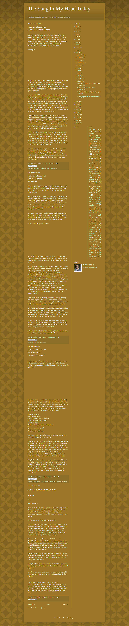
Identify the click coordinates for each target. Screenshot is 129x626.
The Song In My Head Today (59, 9)
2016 (77, 50)
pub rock (98, 225)
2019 (77, 42)
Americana (92, 133)
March (79, 76)
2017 (77, 47)
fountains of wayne (95, 171)
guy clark (98, 181)
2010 (77, 112)
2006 (77, 123)
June (78, 68)
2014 (77, 102)
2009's (46, 37)
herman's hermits (93, 185)
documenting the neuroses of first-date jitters (41, 84)
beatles (98, 151)
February (80, 78)
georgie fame (95, 173)
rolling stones (92, 235)
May (78, 70)
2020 (77, 39)
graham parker (95, 175)
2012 (77, 107)
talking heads (92, 245)
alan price (98, 145)
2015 (77, 52)
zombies (91, 258)
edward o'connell (45, 481)
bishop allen (44, 168)
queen (93, 227)
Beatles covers (93, 135)
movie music (93, 207)
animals (95, 147)
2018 (77, 44)
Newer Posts (31, 604)
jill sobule (43, 342)
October (79, 60)
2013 (77, 104)
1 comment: (51, 163)
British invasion (95, 137)
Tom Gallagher (92, 143)
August (79, 65)
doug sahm (95, 165)
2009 (77, 115)
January (79, 81)
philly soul (91, 225)
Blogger (72, 618)
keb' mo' (98, 192)
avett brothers (92, 149)
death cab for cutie (95, 163)
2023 (77, 31)
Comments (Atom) (40, 608)
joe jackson (92, 190)
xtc (98, 256)
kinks (93, 195)
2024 (77, 29)
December (80, 55)
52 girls (95, 131)
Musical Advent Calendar (45, 532)
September (80, 62)
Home (48, 604)
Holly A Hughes (89, 264)
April (79, 73)
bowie (97, 158)
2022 (77, 34)
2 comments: (51, 597)
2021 (77, 37)
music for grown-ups (52, 168)
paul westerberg (93, 224)
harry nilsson (95, 183)
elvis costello (53, 481)
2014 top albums (36, 168)
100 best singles (95, 129)
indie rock (97, 187)
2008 (77, 117)
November (80, 57)
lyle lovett (98, 201)
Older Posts (65, 604)
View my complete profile (90, 267)
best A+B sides (93, 156)
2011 (77, 109)
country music (93, 162)
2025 (77, 26)
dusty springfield (93, 167)
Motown (95, 139)
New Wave (93, 141)
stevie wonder (93, 243)
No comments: (52, 337)
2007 (77, 120)
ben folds (96, 154)
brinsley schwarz (93, 160)
